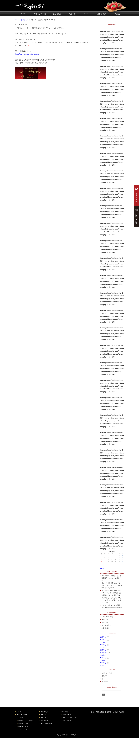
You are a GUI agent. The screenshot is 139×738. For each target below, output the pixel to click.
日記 (103, 619)
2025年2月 (103, 647)
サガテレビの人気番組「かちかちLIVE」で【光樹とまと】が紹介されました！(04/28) (112, 593)
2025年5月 (103, 640)
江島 (103, 676)
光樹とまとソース (23, 723)
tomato (104, 681)
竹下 (103, 679)
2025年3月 (103, 645)
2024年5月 (103, 658)
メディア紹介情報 (46, 723)
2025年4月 (103, 642)
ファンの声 (105, 625)
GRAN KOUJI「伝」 (24, 726)
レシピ (104, 622)
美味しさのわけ (40, 14)
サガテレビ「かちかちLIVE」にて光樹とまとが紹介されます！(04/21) (112, 600)
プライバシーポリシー (69, 717)
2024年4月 (103, 660)
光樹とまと (105, 673)
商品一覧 (72, 14)
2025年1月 (103, 650)
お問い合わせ (66, 715)
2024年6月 (103, 655)
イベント (86, 14)
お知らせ (24, 20)
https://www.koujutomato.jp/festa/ (27, 54)
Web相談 (65, 712)
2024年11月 (103, 652)
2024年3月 (103, 663)
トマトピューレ (22, 729)
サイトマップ (66, 720)
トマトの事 (105, 617)
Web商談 (116, 14)
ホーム (17, 20)
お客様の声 (101, 14)
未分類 (104, 628)
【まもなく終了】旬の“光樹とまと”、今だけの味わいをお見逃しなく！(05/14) (112, 585)
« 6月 (102, 568)
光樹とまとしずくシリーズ (25, 720)
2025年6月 (103, 637)
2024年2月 (103, 665)
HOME (22, 14)
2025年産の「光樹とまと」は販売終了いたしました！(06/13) (112, 578)
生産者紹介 (57, 14)
